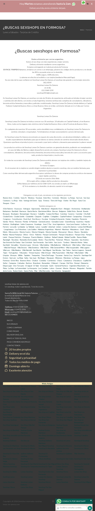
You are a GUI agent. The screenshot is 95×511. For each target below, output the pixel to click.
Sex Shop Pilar (79, 417)
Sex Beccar (25, 441)
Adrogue (26, 209)
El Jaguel (28, 266)
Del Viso (70, 263)
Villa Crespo (86, 245)
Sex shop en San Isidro (11, 391)
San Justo (58, 242)
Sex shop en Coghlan (47, 412)
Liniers (58, 227)
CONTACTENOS (13, 345)
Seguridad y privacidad (20, 357)
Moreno (73, 268)
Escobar (45, 219)
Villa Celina (76, 245)
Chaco (13, 203)
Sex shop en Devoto (82, 407)
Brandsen (37, 263)
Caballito (41, 214)
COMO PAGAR (13, 331)
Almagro (67, 209)
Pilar (35, 271)
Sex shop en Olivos (81, 386)
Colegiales (55, 216)
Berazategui (24, 214)
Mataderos (74, 229)
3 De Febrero (8, 209)
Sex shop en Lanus (63, 396)
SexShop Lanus (9, 477)
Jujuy (40, 201)
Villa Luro (6, 250)
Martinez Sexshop (10, 466)
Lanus (38, 227)
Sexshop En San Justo (82, 459)
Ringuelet (81, 268)
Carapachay (77, 216)
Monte (65, 268)
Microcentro (13, 232)
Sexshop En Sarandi (81, 464)
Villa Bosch (66, 245)
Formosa (46, 201)
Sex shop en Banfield (11, 430)
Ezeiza (68, 219)
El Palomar (33, 222)
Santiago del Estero (30, 201)
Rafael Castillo (70, 237)
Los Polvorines (20, 229)
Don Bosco (36, 219)
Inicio (82, 30)
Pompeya (26, 237)
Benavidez (46, 263)
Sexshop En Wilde (10, 472)
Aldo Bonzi (45, 209)
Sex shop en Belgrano (47, 425)
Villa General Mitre (57, 247)
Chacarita (87, 216)
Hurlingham (14, 224)
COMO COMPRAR (14, 327)
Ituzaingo (38, 224)
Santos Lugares (78, 250)
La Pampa (71, 198)
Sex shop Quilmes (10, 420)
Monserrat (63, 232)
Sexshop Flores (62, 472)
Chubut (65, 201)
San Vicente (56, 271)
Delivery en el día (17, 353)
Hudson (6, 224)
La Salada (21, 227)
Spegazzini (66, 271)
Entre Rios (47, 198)
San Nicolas (56, 250)
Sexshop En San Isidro (64, 459)
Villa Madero (16, 250)
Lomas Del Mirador (85, 227)
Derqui (77, 263)
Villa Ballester (55, 245)
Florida (25, 222)
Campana (12, 263)
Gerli (82, 229)
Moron (70, 232)
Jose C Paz (47, 224)
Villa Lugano (84, 247)
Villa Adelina (44, 245)
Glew (87, 229)
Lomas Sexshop (27, 472)
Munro (77, 232)
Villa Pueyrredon (58, 253)
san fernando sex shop (11, 448)
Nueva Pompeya (15, 235)
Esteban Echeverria (56, 219)
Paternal (59, 240)
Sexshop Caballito (81, 435)
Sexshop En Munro (28, 448)
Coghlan (46, 216)
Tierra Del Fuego (47, 255)
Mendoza (31, 198)
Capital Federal (65, 216)
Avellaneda (85, 209)
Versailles (14, 245)
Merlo (5, 232)
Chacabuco (77, 260)
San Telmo (67, 250)
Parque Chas (80, 235)
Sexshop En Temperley (29, 466)
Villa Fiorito (44, 247)
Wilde (20, 255)
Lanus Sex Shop (27, 487)
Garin (51, 266)
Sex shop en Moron (46, 391)
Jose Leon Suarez (73, 224)
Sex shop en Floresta (29, 402)
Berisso (29, 263)
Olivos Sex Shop (62, 464)
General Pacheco (61, 266)
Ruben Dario (18, 271)
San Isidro (49, 242)
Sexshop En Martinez (11, 446)
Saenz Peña (28, 271)
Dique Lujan (7, 266)
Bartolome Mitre (44, 211)
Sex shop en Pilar (45, 386)
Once (31, 235)
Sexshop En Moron (81, 446)
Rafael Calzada (57, 237)
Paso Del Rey (50, 240)
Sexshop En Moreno (64, 446)
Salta (20, 201)
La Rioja (15, 201)
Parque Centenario (50, 235)
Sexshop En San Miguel (47, 464)
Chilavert (54, 263)
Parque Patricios (15, 237)
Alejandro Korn (56, 209)
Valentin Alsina (76, 242)
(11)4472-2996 (20, 309)
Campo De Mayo (52, 214)
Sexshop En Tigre (45, 466)
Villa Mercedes (44, 271)
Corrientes (55, 198)
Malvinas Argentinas (46, 229)
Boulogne (15, 214)
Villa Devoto (22, 247)
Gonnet (59, 268)
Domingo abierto (17, 366)
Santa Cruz (82, 201)
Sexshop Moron (45, 482)
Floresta (18, 222)
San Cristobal (27, 242)
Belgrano (62, 211)
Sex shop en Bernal (28, 420)
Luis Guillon (32, 229)
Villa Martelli (27, 250)
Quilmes (47, 237)
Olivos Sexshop (9, 464)
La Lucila (13, 227)
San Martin (37, 250)
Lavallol (44, 227)
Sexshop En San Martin (29, 464)
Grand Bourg (70, 222)
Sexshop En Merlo (28, 446)
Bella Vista (71, 211)
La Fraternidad (20, 268)
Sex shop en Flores (81, 402)
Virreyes (13, 255)
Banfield (15, 211)
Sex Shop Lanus (27, 412)
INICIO (10, 320)
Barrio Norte (32, 211)
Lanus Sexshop (9, 482)
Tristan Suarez (34, 253)
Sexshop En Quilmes (64, 453)
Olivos (25, 235)
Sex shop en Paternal (11, 386)
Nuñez (5, 235)
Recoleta (15, 240)
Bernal (79, 211)
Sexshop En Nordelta (47, 448)
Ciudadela (29, 216)
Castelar (79, 214)
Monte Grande (51, 232)
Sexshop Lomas (27, 477)
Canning (63, 214)
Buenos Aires (7, 198)
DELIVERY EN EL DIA (15, 335)
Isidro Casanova (27, 224)
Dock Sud (27, 219)
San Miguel (47, 250)
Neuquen (6, 203)
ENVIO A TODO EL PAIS (16, 338)
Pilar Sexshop (79, 453)
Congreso (7, 219)
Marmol (58, 229)
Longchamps (9, 229)
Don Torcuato (18, 266)
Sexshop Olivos (9, 487)
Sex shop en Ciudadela (11, 417)
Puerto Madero (37, 237)
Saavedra (74, 240)
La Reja (11, 268)
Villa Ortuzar (46, 253)
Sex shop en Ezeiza (28, 407)
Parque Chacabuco (66, 235)
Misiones (63, 198)
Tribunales (23, 253)
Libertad (51, 227)
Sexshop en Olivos (81, 448)
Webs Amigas (47, 384)
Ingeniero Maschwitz (77, 266)
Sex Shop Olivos (45, 417)
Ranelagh (6, 240)
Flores (11, 222)
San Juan (86, 198)
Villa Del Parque (10, 247)
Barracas (23, 211)
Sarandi (88, 250)
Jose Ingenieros (59, 224)
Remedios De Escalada (28, 240)
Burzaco (34, 214)
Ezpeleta (75, 219)
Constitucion (17, 219)
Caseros (71, 214)
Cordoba (16, 198)
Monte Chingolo (38, 232)
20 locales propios (18, 349)
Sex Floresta (25, 435)
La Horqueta (32, 268)
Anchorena (75, 209)
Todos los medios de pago (22, 362)
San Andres (84, 240)
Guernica (79, 222)
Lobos (52, 268)
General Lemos (44, 222)
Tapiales (27, 255)
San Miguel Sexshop (46, 446)
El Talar (36, 266)
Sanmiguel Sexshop (81, 441)
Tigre (5, 253)
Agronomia (35, 209)
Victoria (35, 245)
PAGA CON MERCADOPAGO (18, 342)
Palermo (38, 235)
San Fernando (38, 242)
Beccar (55, 211)
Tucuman (39, 198)
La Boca (84, 224)
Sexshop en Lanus (63, 441)
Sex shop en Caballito (64, 417)
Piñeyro (67, 240)
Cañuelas (21, 263)
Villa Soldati (79, 253)
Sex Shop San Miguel (64, 420)
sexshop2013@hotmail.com (20, 312)
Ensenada (44, 266)
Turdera (66, 242)
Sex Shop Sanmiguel (10, 425)
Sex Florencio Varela (64, 435)
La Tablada (30, 227)
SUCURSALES (12, 324)
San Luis (79, 198)
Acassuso (18, 209)
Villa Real (69, 253)
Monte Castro (25, 232)
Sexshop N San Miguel (82, 482)
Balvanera (7, 211)
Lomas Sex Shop (80, 472)
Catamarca (6, 201)
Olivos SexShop (45, 459)
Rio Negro (73, 201)
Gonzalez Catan (58, 222)
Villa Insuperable (72, 247)
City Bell (87, 214)
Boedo (85, 211)
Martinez (65, 229)
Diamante (84, 263)
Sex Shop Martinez (28, 417)
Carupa (62, 263)
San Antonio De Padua (11, 242)
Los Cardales (43, 268)
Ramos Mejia (82, 237)
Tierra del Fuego (56, 201)
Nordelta (84, 232)
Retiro (40, 240)
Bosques (6, 214)
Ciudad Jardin (19, 216)
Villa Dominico (33, 247)
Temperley (36, 255)
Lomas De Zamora (69, 227)
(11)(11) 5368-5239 (20, 307)
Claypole (38, 216)
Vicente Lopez (25, 245)
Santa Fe (24, 198)
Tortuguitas (13, 253)
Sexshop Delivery (9, 441)
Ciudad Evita (8, 216)
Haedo (87, 222)
